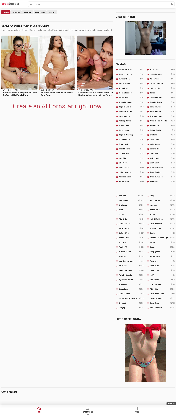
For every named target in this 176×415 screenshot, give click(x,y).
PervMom (162, 261)
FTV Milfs (162, 289)
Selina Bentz (162, 130)
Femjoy (131, 307)
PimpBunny (98, 402)
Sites (88, 412)
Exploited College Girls (131, 298)
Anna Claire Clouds (162, 120)
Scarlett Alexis (131, 74)
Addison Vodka (131, 176)
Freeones (38, 397)
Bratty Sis (162, 265)
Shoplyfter (162, 251)
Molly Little (162, 88)
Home (24, 412)
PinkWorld (38, 402)
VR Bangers (162, 256)
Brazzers (131, 284)
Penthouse (131, 228)
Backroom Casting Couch (162, 237)
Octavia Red (131, 125)
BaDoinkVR (131, 233)
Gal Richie (162, 125)
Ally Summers (162, 116)
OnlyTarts (131, 265)
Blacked (131, 303)
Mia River (162, 181)
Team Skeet (131, 200)
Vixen (162, 214)
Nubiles (131, 256)
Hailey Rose (131, 181)
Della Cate (162, 139)
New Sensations (131, 261)
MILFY (162, 242)
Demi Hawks (162, 106)
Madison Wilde (131, 111)
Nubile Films (131, 293)
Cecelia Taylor (162, 102)
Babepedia (9, 397)
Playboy (131, 242)
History (52, 12)
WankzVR (131, 247)
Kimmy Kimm (131, 139)
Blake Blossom (131, 92)
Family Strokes (131, 270)
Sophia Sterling (131, 134)
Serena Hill (162, 148)
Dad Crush (162, 279)
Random (27, 12)
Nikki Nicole (162, 111)
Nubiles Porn (131, 223)
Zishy (131, 214)
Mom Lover (131, 237)
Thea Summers (162, 176)
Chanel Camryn (131, 102)
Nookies (162, 205)
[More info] (35, 87)
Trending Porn (10, 402)
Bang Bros (162, 303)
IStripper (131, 205)
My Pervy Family (131, 279)
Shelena (162, 134)
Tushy (162, 233)
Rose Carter (162, 172)
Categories (46, 412)
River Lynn (162, 69)
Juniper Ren (131, 78)
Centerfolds (68, 397)
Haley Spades (162, 74)
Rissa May (131, 88)
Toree (162, 92)
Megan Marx (131, 167)
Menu (169, 404)
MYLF (131, 209)
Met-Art (131, 195)
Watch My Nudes (70, 402)
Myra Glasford (131, 69)
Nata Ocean (162, 144)
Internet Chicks (100, 397)
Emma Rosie (131, 83)
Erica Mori (131, 144)
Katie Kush (162, 158)
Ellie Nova (131, 162)
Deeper (162, 247)
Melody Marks (131, 120)
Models (109, 412)
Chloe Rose (131, 153)
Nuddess (155, 397)
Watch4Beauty (131, 275)
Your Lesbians (128, 397)
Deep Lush (162, 270)
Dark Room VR (162, 298)
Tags (67, 412)
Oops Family (162, 284)
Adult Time (162, 209)
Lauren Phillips (162, 83)
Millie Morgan (131, 172)
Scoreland (131, 289)
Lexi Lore (162, 153)
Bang (162, 195)
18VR (162, 275)
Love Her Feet (162, 223)
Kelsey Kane (162, 78)
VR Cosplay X (162, 200)
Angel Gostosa (162, 167)
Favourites (40, 12)
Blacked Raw (162, 228)
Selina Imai (131, 97)
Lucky (130, 412)
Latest (6, 12)
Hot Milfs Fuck (162, 219)
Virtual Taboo (131, 251)
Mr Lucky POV (162, 307)
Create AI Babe (151, 412)
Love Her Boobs (162, 293)
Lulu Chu (131, 158)
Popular (16, 12)
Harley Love (131, 130)
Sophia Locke (131, 106)
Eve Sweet (162, 162)
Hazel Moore (131, 148)
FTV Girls (131, 219)
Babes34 (126, 402)
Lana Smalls (131, 116)
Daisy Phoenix (162, 97)
